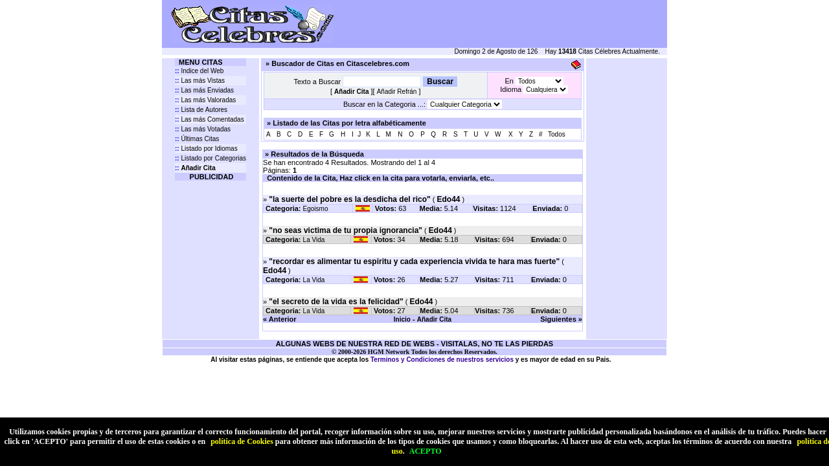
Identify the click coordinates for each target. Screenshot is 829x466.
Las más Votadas (203, 129)
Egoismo (315, 208)
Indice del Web (199, 70)
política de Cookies (241, 441)
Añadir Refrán (397, 91)
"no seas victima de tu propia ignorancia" (345, 230)
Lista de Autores (201, 109)
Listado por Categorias (210, 158)
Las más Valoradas (205, 100)
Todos (556, 134)
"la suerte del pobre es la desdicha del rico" (349, 199)
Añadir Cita (434, 319)
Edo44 (448, 199)
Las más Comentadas (209, 119)
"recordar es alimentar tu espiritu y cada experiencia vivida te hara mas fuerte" (414, 261)
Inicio (402, 319)
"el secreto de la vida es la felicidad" (336, 301)
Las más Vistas (200, 80)
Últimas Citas (197, 138)
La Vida (314, 239)
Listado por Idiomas (206, 148)
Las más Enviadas (204, 90)
